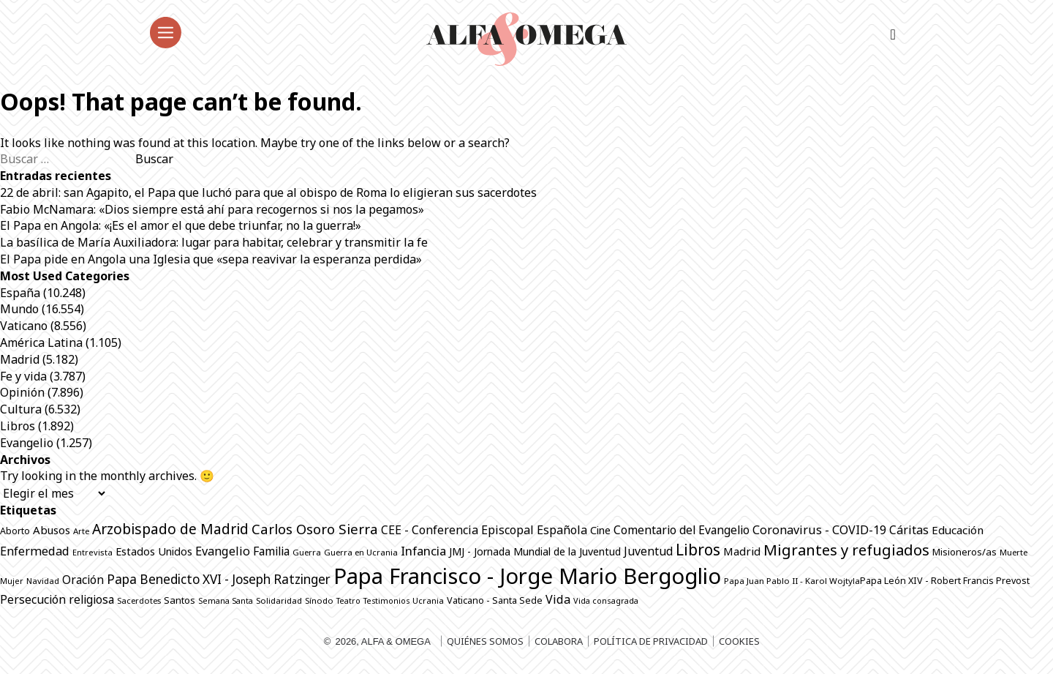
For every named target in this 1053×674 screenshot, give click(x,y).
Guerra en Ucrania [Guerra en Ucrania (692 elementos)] (361, 552)
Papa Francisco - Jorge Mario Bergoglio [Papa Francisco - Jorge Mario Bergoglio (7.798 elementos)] (527, 576)
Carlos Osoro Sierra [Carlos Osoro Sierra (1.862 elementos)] (315, 529)
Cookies (739, 641)
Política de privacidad (651, 641)
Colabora (559, 641)
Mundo (19, 309)
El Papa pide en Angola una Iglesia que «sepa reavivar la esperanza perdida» (211, 259)
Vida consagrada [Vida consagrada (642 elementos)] (605, 600)
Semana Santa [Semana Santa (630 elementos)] (225, 601)
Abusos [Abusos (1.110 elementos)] (51, 530)
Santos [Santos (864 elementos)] (179, 600)
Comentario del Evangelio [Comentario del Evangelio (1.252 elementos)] (682, 530)
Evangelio (26, 443)
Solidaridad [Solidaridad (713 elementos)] (279, 600)
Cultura (21, 409)
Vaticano (24, 326)
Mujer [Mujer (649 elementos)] (11, 580)
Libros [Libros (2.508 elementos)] (698, 549)
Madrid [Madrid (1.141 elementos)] (741, 551)
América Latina (41, 342)
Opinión (22, 392)
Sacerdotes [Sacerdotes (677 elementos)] (139, 600)
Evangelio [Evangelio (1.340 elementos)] (222, 551)
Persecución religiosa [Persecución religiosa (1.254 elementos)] (57, 599)
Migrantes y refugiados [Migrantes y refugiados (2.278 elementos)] (846, 549)
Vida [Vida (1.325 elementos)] (558, 599)
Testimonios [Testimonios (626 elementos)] (386, 601)
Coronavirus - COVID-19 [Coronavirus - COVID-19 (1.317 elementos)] (819, 530)
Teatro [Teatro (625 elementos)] (348, 601)
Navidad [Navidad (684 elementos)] (42, 580)
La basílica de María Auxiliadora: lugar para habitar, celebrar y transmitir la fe (214, 242)
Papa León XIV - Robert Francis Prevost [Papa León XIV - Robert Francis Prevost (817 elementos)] (945, 580)
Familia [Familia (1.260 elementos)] (271, 551)
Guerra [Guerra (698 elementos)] (306, 552)
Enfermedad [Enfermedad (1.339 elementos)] (34, 551)
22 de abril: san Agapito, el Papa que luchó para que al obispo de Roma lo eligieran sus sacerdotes (268, 192)
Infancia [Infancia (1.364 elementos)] (423, 550)
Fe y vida (23, 376)
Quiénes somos (485, 641)
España (20, 293)
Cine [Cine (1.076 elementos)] (600, 530)
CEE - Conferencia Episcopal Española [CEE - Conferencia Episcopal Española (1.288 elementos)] (484, 530)
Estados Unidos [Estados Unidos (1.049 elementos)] (154, 551)
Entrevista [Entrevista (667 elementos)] (92, 552)
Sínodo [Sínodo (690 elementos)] (319, 600)
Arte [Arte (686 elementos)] (81, 530)
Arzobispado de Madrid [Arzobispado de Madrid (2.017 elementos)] (170, 529)
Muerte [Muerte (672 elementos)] (1013, 552)
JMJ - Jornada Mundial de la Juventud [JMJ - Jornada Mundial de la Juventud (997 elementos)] (535, 551)
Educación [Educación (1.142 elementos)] (958, 530)
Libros (17, 426)
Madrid (19, 359)
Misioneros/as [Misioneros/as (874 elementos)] (964, 551)
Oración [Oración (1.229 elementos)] (83, 580)
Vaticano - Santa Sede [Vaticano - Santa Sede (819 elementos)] (495, 600)
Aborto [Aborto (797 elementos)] (15, 531)
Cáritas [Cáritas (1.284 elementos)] (909, 530)
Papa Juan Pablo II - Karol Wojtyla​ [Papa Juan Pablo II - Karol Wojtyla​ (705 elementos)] (792, 580)
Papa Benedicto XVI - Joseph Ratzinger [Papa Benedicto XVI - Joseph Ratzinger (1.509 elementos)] (219, 579)
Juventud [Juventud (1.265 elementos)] (648, 551)
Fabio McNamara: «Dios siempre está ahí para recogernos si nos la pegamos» (212, 209)
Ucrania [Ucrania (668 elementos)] (428, 600)
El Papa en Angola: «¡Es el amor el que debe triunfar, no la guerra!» (182, 225)
